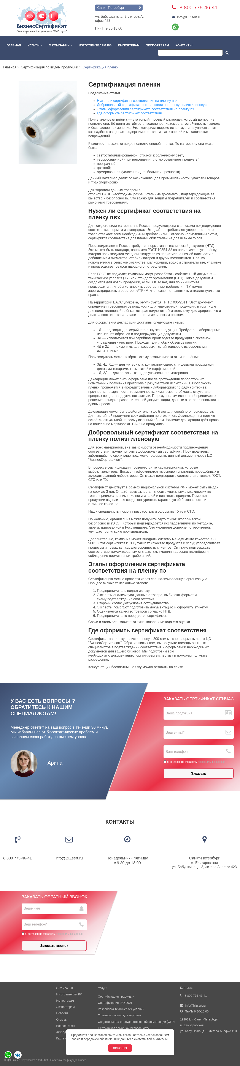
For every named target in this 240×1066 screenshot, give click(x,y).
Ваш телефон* (35, 924)
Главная (13, 45)
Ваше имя (32, 908)
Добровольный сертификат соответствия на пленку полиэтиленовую (152, 105)
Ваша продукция (179, 713)
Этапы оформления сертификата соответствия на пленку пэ (145, 109)
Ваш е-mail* (175, 732)
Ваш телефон (177, 752)
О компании (60, 45)
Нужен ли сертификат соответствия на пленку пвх (137, 101)
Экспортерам (157, 45)
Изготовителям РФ (95, 45)
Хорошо (120, 1048)
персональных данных (211, 761)
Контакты (183, 45)
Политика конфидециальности (68, 1060)
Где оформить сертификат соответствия (129, 113)
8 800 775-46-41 (17, 858)
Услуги (35, 45)
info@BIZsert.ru (186, 17)
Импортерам (129, 45)
